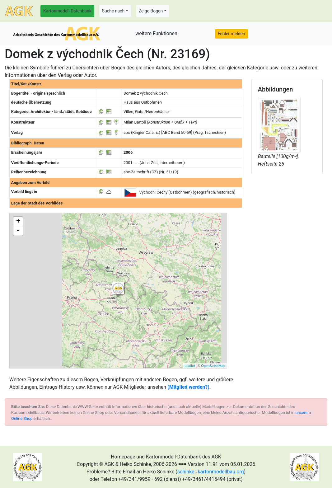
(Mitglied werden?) (188, 387)
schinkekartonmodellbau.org (210, 472)
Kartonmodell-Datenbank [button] (67, 10)
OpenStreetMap (213, 366)
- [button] (18, 231)
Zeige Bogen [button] (151, 10)
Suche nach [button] (113, 10)
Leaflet (190, 366)
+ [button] (18, 221)
